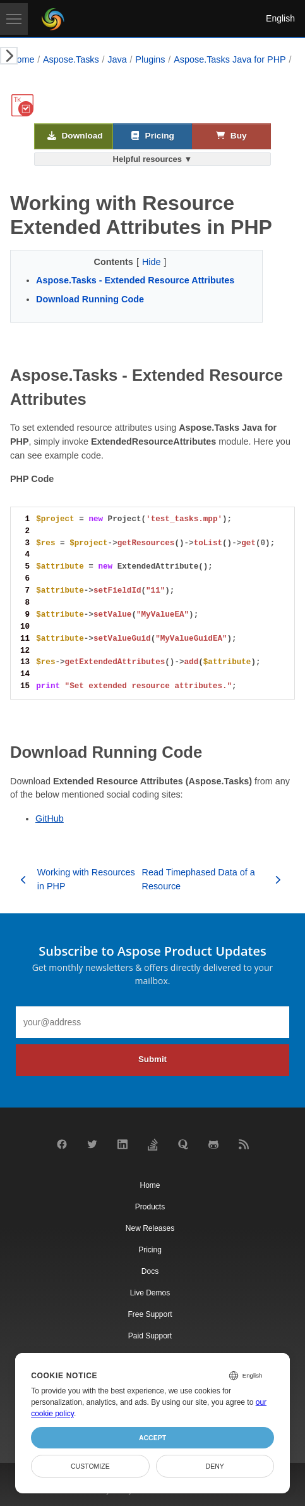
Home (22, 59)
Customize (90, 1466)
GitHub (49, 818)
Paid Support (150, 1335)
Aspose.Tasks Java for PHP (230, 59)
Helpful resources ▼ (153, 159)
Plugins (150, 59)
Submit (152, 1059)
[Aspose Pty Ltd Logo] (53, 19)
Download (75, 136)
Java (116, 59)
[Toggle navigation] (14, 19)
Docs (149, 1271)
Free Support (150, 1314)
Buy (231, 136)
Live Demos (150, 1292)
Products (150, 1206)
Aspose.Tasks (71, 59)
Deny (215, 1466)
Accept (152, 1437)
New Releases (150, 1228)
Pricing (152, 136)
